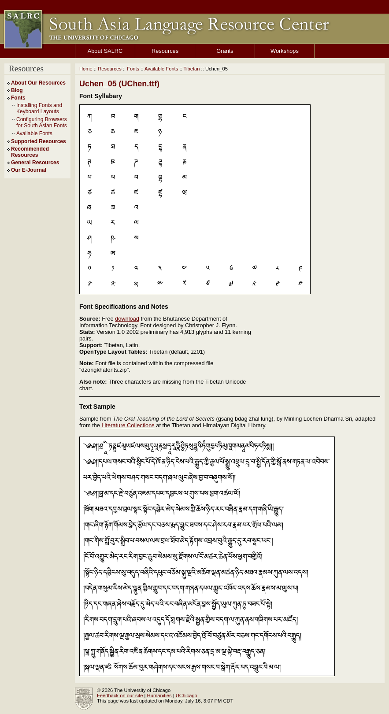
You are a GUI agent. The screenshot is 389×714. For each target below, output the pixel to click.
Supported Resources (38, 141)
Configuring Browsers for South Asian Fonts (41, 122)
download (127, 318)
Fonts (18, 98)
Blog (17, 90)
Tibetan (192, 68)
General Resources (35, 162)
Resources (165, 51)
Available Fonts (34, 133)
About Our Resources (38, 83)
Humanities (159, 695)
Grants (224, 51)
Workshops (284, 51)
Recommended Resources (30, 152)
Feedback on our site (120, 695)
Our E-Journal (28, 170)
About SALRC (105, 51)
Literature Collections (128, 425)
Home (86, 68)
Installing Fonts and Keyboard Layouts (39, 108)
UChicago (186, 695)
